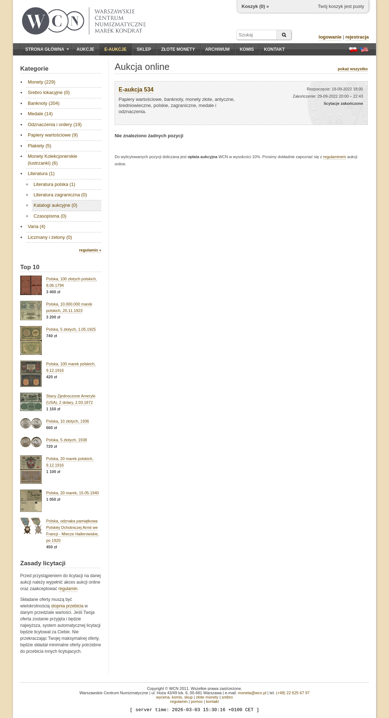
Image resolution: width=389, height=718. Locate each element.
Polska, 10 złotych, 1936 (67, 421)
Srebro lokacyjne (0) (49, 92)
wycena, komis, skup (174, 697)
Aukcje (85, 49)
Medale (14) (40, 113)
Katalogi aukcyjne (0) (55, 205)
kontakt (212, 701)
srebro (227, 697)
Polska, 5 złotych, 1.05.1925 (71, 329)
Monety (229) (42, 82)
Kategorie (34, 68)
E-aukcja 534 (136, 89)
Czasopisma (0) (50, 216)
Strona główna (47, 49)
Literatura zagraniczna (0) (60, 194)
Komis (247, 49)
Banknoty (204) (43, 103)
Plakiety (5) (39, 145)
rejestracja (357, 37)
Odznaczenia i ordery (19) (55, 124)
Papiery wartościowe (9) (53, 135)
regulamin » (90, 250)
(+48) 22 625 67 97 (293, 693)
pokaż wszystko (353, 69)
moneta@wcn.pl (252, 693)
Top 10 (30, 267)
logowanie (330, 37)
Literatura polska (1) (54, 184)
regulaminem (334, 157)
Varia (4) (36, 226)
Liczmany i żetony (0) (50, 237)
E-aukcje (116, 49)
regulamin (68, 588)
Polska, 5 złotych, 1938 (66, 440)
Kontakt (274, 49)
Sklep (144, 49)
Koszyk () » (255, 6)
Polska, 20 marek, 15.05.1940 (72, 493)
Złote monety (178, 49)
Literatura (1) (41, 173)
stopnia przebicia (67, 605)
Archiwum (217, 49)
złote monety (207, 697)
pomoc (197, 701)
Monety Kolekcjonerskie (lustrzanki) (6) (52, 159)
